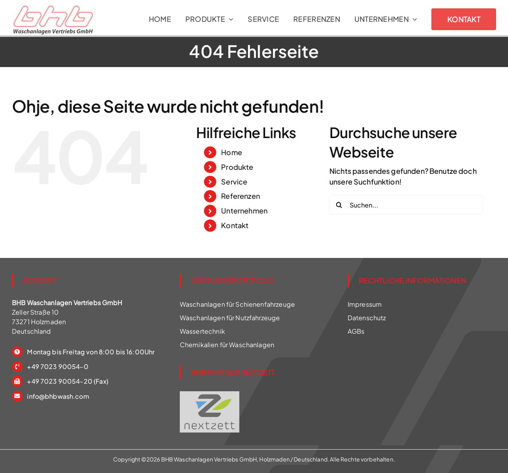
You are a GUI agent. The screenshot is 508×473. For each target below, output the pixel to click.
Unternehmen (244, 210)
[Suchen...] (406, 205)
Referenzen (240, 195)
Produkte (237, 166)
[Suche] (339, 205)
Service (234, 181)
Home (231, 152)
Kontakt (234, 225)
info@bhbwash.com (58, 396)
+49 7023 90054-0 (57, 366)
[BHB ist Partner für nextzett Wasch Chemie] (209, 394)
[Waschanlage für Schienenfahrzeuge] (53, 10)
